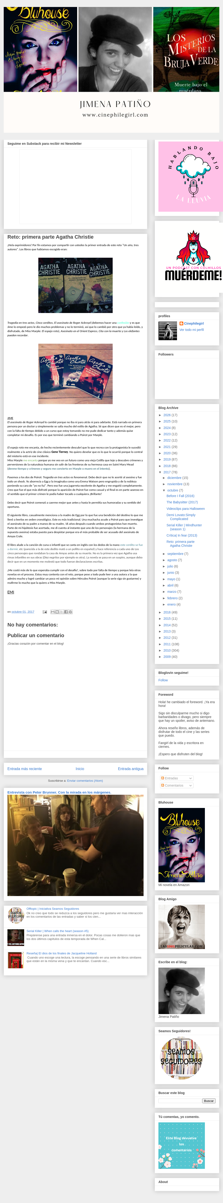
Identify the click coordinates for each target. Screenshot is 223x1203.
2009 (168, 657)
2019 (168, 459)
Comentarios (172, 785)
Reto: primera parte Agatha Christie (181, 543)
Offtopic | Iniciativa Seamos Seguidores (52, 908)
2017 (168, 472)
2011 (168, 644)
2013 (168, 631)
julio (170, 566)
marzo (172, 591)
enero (172, 604)
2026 (168, 415)
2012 (168, 637)
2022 (168, 440)
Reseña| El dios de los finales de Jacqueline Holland (61, 953)
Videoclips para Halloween (186, 509)
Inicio (80, 769)
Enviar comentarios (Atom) (85, 780)
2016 (168, 612)
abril (170, 585)
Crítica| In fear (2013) (182, 535)
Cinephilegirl (194, 323)
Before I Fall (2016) (180, 496)
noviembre (175, 484)
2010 (168, 650)
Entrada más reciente (24, 769)
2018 (168, 466)
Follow (163, 680)
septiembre (175, 554)
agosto (172, 560)
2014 (168, 625)
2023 (168, 434)
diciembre (174, 478)
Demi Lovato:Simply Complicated (181, 517)
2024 (168, 428)
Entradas (169, 778)
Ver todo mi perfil (192, 330)
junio (171, 572)
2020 (168, 453)
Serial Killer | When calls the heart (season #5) (57, 931)
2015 (168, 618)
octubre (173, 490)
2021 (168, 447)
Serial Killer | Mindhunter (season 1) (184, 527)
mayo (171, 579)
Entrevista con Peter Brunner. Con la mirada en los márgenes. (59, 792)
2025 (168, 421)
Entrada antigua (131, 769)
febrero (172, 598)
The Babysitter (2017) (182, 502)
